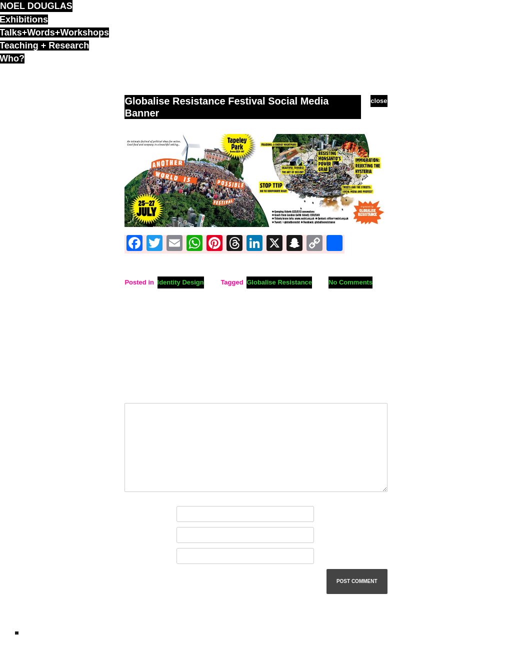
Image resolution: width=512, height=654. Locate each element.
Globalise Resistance (279, 282)
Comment (141, 392)
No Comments (350, 282)
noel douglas (36, 6)
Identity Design (181, 282)
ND (16, 633)
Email (135, 535)
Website (137, 556)
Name (135, 514)
